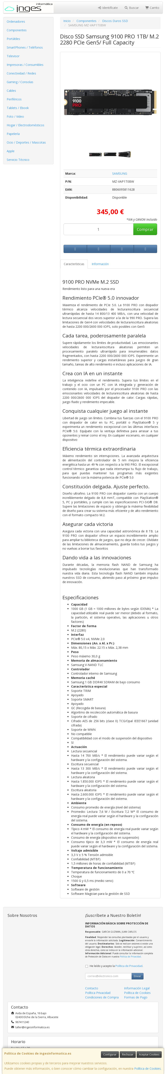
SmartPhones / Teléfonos (25, 47)
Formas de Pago (135, 997)
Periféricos (14, 99)
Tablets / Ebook (18, 108)
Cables (11, 91)
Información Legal (137, 988)
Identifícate (108, 8)
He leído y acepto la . (116, 966)
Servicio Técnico (18, 160)
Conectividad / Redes (21, 73)
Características (74, 264)
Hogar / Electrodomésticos (25, 125)
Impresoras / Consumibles (25, 65)
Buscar (131, 8)
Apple (10, 151)
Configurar (110, 1054)
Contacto (91, 988)
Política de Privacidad (130, 956)
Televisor (13, 56)
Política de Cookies (147, 1068)
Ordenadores (16, 21)
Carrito (152, 8)
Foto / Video (15, 116)
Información (100, 264)
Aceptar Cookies (149, 1054)
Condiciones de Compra (102, 997)
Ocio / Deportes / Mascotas (26, 142)
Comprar (145, 229)
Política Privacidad (97, 993)
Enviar (137, 976)
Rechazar (127, 1054)
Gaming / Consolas (20, 82)
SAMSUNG (119, 173)
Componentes (17, 30)
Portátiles (13, 39)
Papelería (13, 134)
